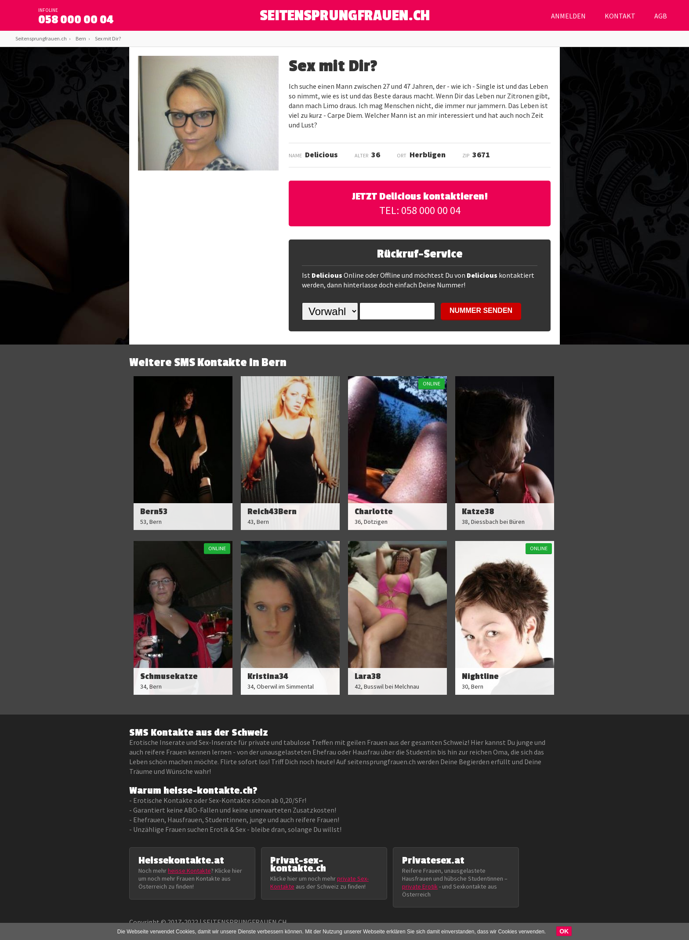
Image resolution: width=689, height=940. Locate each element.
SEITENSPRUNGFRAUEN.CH (345, 18)
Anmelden (568, 15)
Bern (81, 38)
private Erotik (420, 886)
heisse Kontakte (189, 871)
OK (564, 931)
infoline (48, 10)
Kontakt (620, 15)
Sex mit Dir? (108, 38)
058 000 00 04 (76, 20)
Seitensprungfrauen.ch (41, 38)
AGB (660, 15)
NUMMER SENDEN (481, 310)
